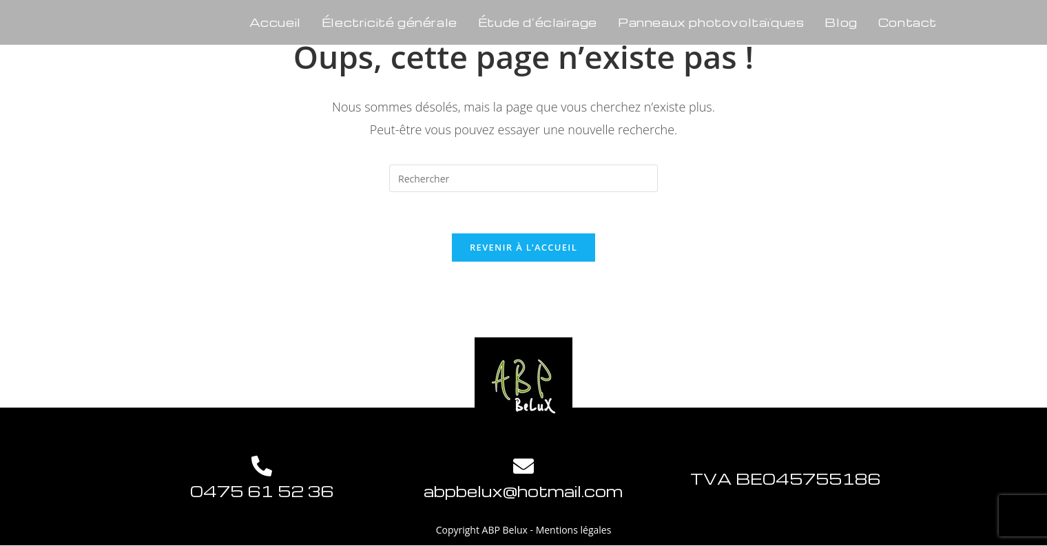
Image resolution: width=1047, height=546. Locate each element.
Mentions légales (574, 529)
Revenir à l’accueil (523, 247)
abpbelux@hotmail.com (523, 491)
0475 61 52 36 (261, 491)
